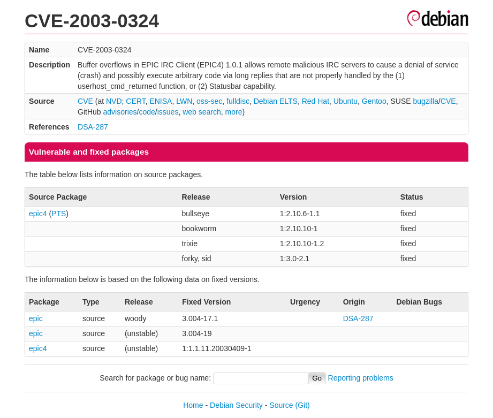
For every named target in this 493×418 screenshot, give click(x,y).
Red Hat (315, 101)
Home (193, 405)
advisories (120, 112)
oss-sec (209, 101)
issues (168, 112)
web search (202, 112)
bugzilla (425, 101)
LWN (184, 101)
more (233, 112)
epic (36, 318)
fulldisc (237, 101)
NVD (114, 101)
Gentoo (374, 101)
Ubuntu (345, 101)
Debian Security (236, 405)
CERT (135, 101)
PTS (58, 213)
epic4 (38, 213)
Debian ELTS (276, 101)
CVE (85, 101)
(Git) (302, 405)
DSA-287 (93, 127)
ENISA (160, 101)
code (147, 112)
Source (281, 405)
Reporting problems (360, 378)
